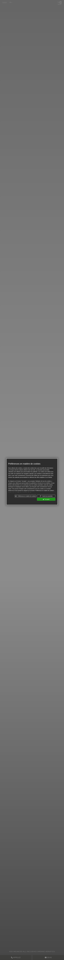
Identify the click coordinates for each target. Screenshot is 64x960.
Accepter (46, 499)
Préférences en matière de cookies (25, 496)
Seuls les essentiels (46, 496)
